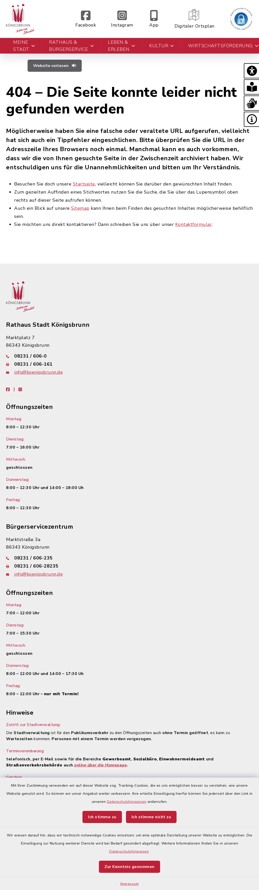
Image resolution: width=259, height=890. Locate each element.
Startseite (84, 184)
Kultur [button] (161, 46)
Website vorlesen (54, 65)
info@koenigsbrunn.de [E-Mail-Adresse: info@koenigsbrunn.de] (38, 372)
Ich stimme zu (102, 817)
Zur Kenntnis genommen (129, 867)
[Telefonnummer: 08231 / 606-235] (129, 558)
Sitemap (80, 208)
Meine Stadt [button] (24, 45)
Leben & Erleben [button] (121, 45)
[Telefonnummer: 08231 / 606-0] (129, 356)
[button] (251, 70)
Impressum (129, 883)
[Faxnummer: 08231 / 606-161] (129, 364)
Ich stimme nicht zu (151, 817)
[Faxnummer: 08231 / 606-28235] (129, 566)
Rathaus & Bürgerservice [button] (71, 45)
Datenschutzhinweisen (126, 801)
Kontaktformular (193, 224)
